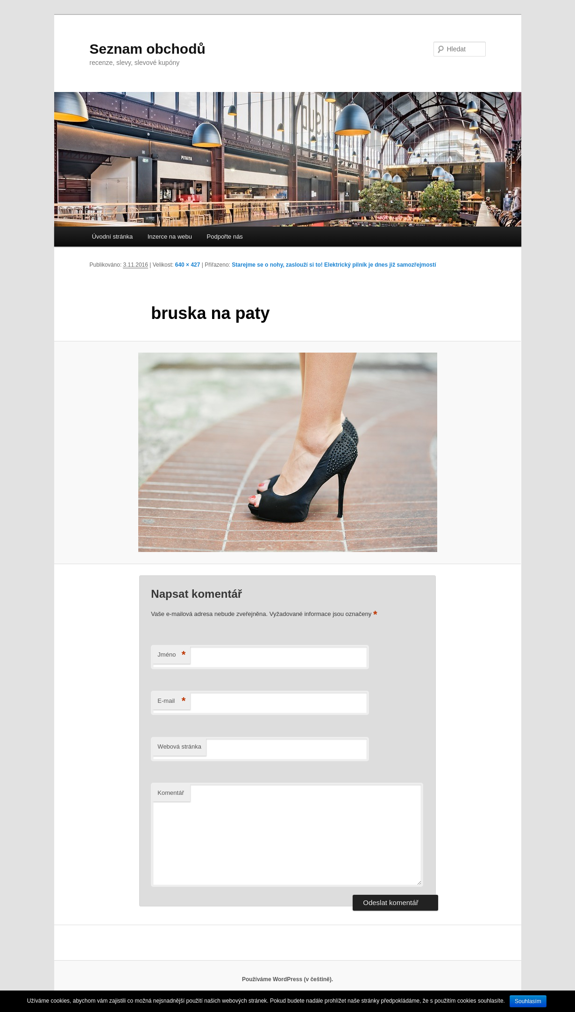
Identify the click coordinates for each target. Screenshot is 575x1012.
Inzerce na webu (170, 236)
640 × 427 (187, 265)
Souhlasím (528, 1001)
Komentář (170, 792)
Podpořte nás (225, 236)
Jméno (171, 655)
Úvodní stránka (112, 236)
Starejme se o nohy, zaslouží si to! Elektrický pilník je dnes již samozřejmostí (334, 265)
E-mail (171, 701)
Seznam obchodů (148, 49)
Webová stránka (179, 746)
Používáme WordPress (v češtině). (287, 979)
